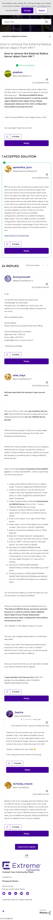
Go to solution (27, 65)
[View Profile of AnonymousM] (21, 277)
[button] (27, 10)
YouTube (21, 893)
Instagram (27, 893)
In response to (32, 719)
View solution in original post (16, 235)
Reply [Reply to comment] (26, 251)
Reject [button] (42, 10)
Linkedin (15, 893)
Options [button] (49, 36)
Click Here (25, 6)
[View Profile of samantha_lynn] (22, 167)
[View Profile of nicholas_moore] (22, 783)
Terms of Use (7, 886)
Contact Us (7, 877)
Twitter (9, 893)
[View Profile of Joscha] (19, 712)
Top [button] (3, 911)
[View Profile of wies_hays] (19, 375)
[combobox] (26, 22)
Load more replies (26, 847)
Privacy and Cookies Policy (13, 889)
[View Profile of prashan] (18, 72)
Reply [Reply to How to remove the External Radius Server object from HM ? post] (26, 143)
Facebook (3, 893)
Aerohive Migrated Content (15, 36)
